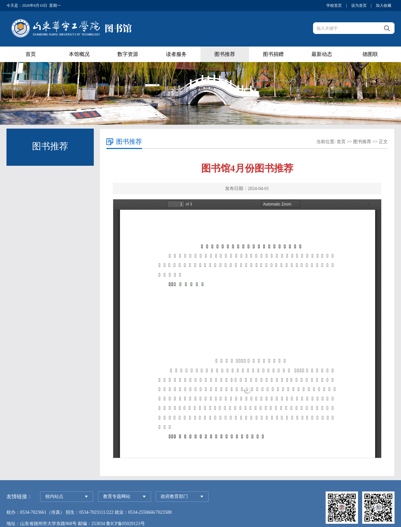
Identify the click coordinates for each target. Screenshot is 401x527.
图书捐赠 (273, 54)
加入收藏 (383, 5)
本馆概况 (79, 54)
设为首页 (359, 5)
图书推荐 (224, 54)
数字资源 (127, 54)
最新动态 (321, 54)
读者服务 (176, 54)
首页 (31, 54)
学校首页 (334, 5)
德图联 (370, 54)
